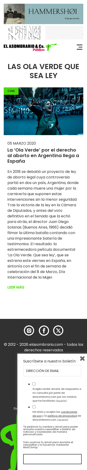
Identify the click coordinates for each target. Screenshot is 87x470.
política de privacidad (62, 416)
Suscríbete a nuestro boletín (49, 361)
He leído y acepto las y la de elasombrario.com (56, 416)
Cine (11, 91)
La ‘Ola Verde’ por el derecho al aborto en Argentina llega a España (43, 155)
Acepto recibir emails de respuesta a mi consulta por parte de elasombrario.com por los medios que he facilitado (56, 394)
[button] (30, 47)
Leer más (15, 287)
